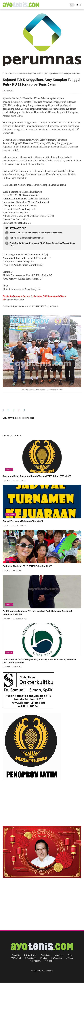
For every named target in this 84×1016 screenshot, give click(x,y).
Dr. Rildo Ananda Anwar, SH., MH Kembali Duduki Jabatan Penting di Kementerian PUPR (37, 613)
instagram (36, 961)
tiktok (70, 958)
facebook (31, 958)
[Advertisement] (42, 803)
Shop (70, 955)
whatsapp (57, 958)
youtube (50, 961)
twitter (44, 958)
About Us (16, 955)
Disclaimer (45, 955)
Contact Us (16, 958)
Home (5, 73)
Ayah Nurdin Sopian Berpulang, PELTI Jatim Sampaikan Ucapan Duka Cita (42, 244)
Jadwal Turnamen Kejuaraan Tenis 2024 (23, 521)
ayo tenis (49, 970)
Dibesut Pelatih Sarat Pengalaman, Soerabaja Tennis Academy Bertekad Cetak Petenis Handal (39, 661)
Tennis (11, 73)
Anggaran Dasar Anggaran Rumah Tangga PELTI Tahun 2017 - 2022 (37, 476)
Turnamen (10, 514)
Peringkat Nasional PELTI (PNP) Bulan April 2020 (27, 566)
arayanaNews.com (14, 299)
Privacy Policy (30, 955)
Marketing (59, 955)
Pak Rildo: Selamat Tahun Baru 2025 (27, 238)
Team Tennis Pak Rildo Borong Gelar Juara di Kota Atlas (36, 233)
